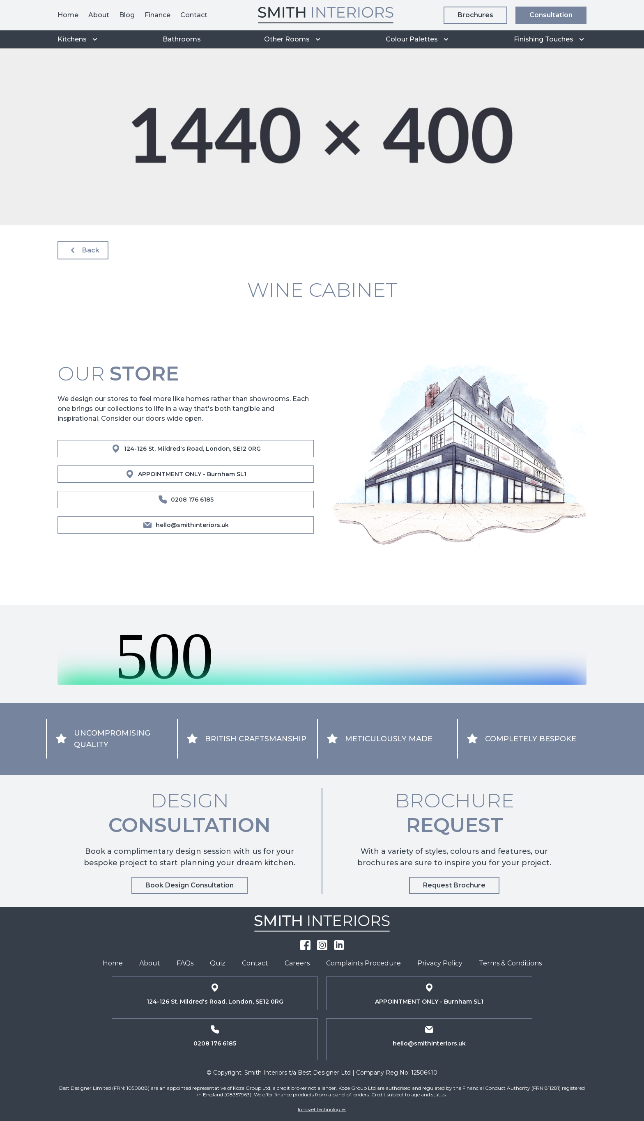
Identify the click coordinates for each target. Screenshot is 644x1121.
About (98, 15)
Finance (157, 15)
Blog (127, 15)
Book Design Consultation (189, 885)
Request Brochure (454, 885)
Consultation (551, 15)
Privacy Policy (439, 963)
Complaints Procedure (363, 963)
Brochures (475, 15)
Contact (193, 15)
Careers (297, 963)
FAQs (185, 963)
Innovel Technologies (322, 1109)
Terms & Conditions (510, 963)
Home (68, 15)
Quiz (217, 963)
